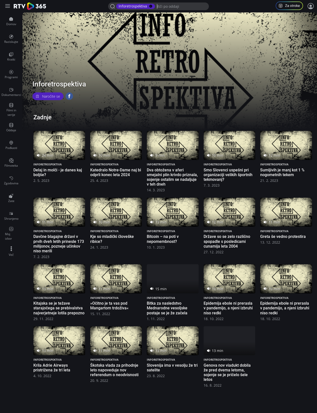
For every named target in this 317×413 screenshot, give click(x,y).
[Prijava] (311, 6)
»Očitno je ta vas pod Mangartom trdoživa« (109, 305)
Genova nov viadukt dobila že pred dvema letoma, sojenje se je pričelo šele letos (227, 372)
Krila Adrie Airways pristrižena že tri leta (51, 367)
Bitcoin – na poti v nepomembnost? (163, 239)
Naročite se (48, 96)
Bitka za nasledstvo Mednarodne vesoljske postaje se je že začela (167, 308)
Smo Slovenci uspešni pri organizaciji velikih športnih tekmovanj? (228, 175)
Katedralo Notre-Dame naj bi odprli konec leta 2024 (115, 172)
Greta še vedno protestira (283, 236)
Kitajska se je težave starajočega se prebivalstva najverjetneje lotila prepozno (58, 308)
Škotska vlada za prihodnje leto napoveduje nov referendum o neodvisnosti (114, 370)
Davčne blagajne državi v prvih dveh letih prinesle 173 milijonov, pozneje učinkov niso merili (58, 243)
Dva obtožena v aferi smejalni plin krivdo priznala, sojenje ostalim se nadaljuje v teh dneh (172, 177)
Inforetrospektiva (47, 164)
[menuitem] (11, 21)
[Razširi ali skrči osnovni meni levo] (8, 6)
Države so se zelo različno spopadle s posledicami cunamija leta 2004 (227, 241)
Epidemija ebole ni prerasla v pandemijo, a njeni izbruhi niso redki (228, 308)
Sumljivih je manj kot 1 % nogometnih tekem (282, 172)
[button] (291, 6)
